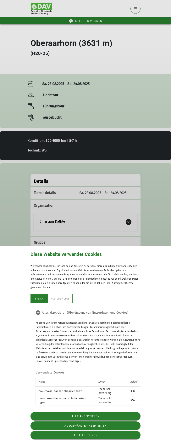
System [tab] (39, 298)
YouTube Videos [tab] (60, 298)
